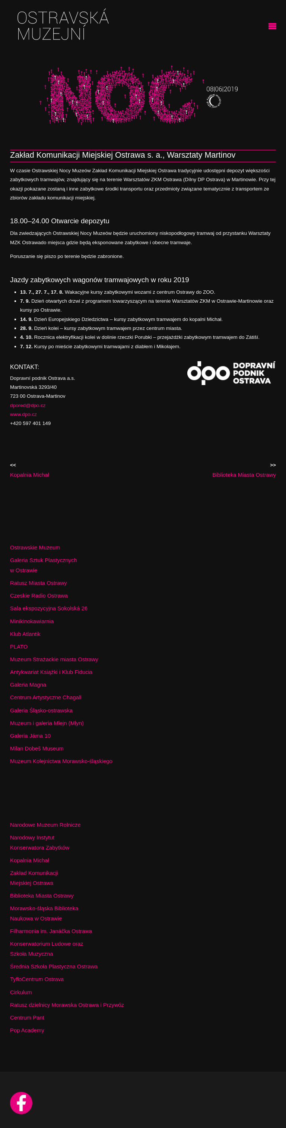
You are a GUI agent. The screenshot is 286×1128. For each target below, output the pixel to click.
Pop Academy (27, 1030)
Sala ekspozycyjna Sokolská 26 (49, 608)
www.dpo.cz (23, 414)
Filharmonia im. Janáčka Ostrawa (51, 931)
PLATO (19, 647)
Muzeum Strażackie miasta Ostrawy (54, 659)
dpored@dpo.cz (28, 405)
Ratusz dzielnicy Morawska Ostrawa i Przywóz (67, 1005)
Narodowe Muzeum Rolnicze (45, 825)
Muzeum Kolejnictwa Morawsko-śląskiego (61, 761)
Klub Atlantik (25, 634)
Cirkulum (21, 992)
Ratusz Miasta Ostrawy (38, 583)
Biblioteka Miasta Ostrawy (42, 896)
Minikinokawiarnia (32, 621)
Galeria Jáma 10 (30, 736)
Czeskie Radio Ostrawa (39, 596)
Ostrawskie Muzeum (35, 548)
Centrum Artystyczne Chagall (45, 697)
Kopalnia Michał (29, 860)
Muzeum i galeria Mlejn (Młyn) (47, 723)
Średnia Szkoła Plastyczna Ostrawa (54, 967)
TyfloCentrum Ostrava (37, 979)
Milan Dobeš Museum (37, 749)
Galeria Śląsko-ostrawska (41, 710)
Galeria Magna (28, 685)
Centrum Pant (27, 1018)
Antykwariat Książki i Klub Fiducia (51, 672)
